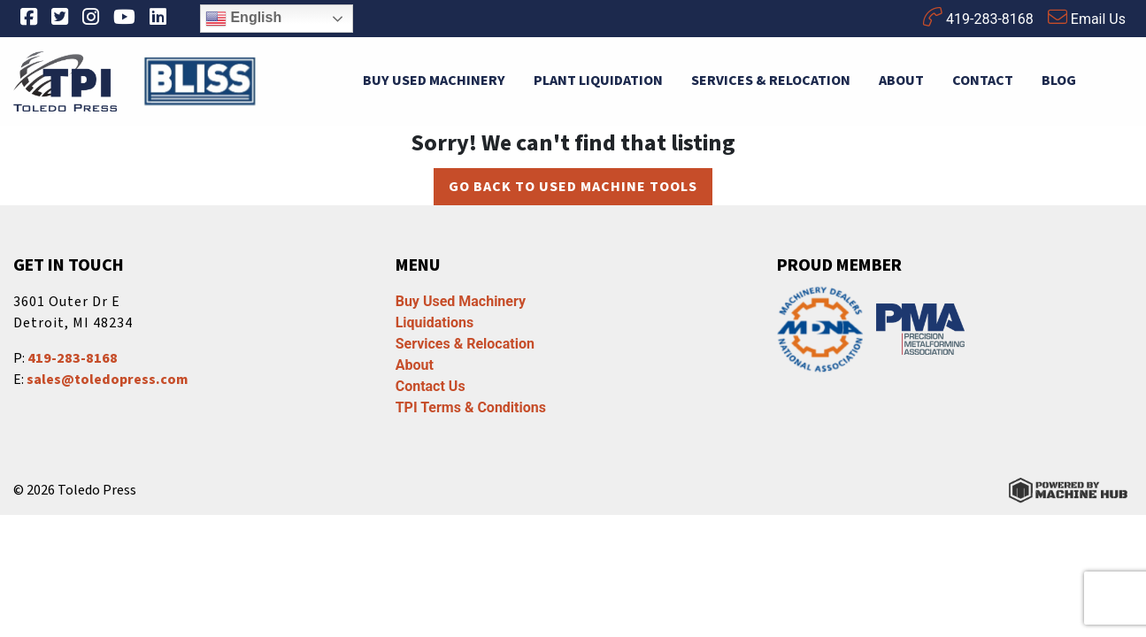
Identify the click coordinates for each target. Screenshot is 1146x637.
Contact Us (430, 386)
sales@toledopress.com (107, 379)
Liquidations (435, 322)
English (243, 18)
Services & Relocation (770, 80)
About (901, 80)
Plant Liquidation (598, 80)
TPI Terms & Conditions (471, 407)
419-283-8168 (978, 17)
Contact (982, 80)
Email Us (1087, 17)
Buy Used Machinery (434, 80)
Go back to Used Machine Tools (573, 186)
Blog (1059, 80)
